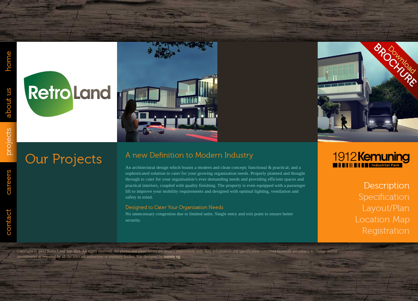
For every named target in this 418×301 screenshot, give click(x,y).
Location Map (382, 219)
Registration (386, 231)
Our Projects (63, 159)
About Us (8, 102)
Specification (384, 197)
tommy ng (172, 256)
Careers (8, 182)
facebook (400, 254)
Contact (8, 222)
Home (8, 62)
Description (387, 186)
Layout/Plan (386, 208)
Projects (8, 142)
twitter (368, 254)
